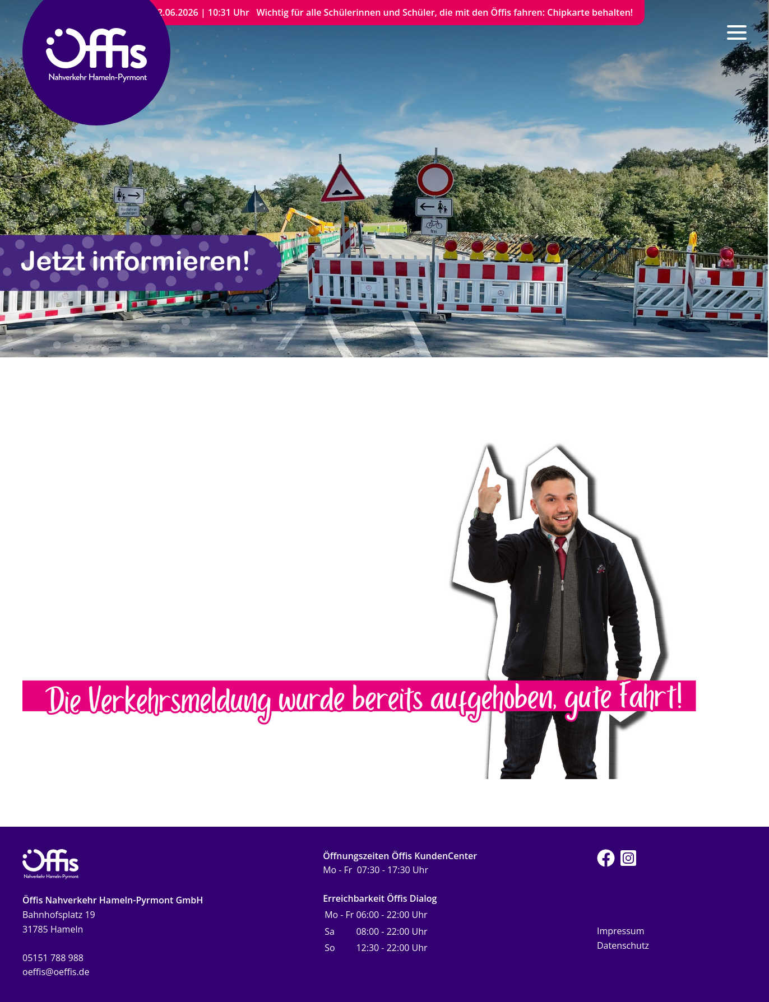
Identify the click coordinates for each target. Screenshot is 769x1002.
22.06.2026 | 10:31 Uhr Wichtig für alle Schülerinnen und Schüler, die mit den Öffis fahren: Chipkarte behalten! (392, 12)
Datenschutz (623, 945)
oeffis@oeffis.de (55, 972)
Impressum (620, 931)
